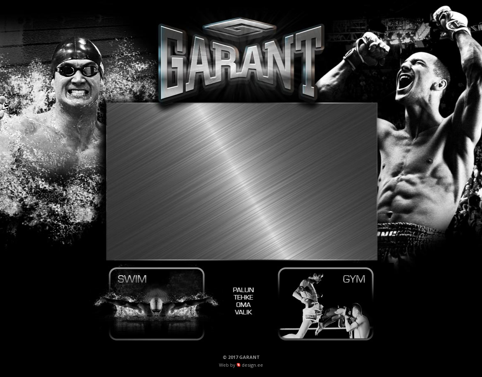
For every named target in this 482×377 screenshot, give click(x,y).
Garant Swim (157, 304)
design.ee (252, 365)
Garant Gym (326, 304)
